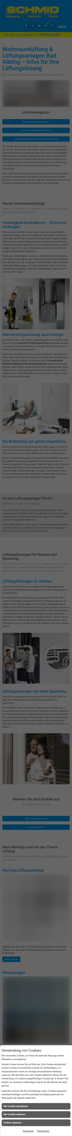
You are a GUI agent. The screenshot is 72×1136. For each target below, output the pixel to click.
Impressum (28, 1131)
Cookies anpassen (12, 1122)
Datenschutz (43, 1131)
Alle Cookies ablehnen (14, 1114)
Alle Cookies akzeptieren (15, 1106)
